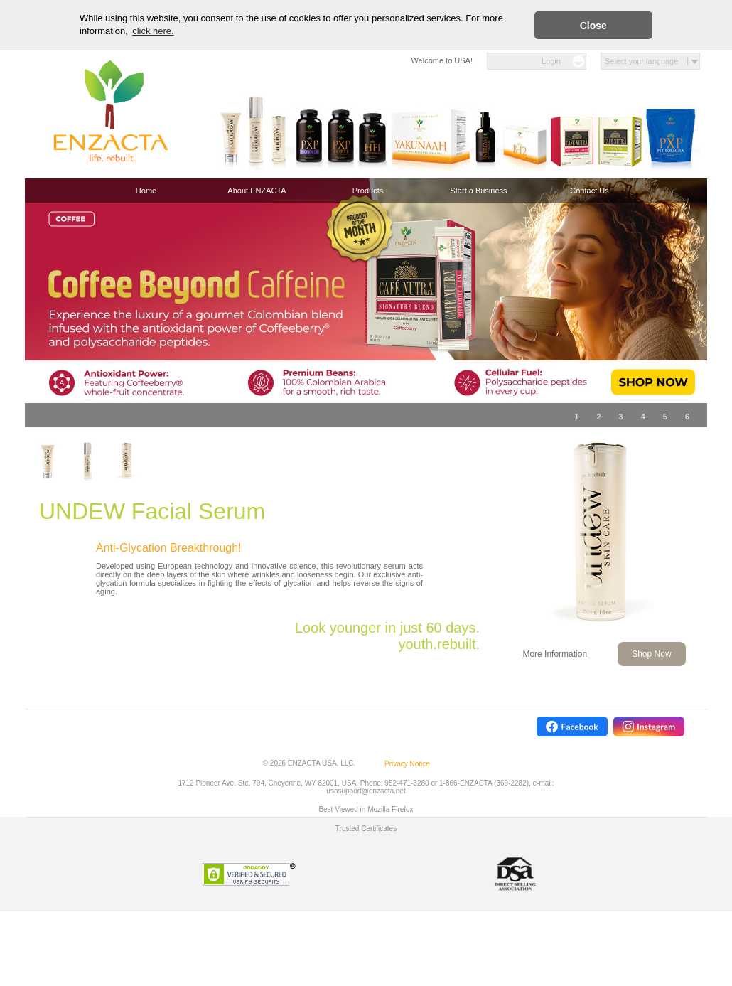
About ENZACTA (256, 190)
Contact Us (589, 190)
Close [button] (593, 25)
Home (146, 190)
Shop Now (651, 654)
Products (367, 190)
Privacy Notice (407, 764)
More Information (554, 654)
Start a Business (478, 190)
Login (551, 61)
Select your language (641, 61)
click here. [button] (153, 31)
